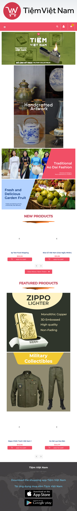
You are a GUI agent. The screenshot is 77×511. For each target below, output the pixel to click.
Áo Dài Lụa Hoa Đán (57, 441)
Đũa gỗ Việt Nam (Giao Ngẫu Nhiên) (57, 253)
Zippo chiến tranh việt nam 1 (20, 441)
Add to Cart (21, 259)
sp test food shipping (20, 253)
